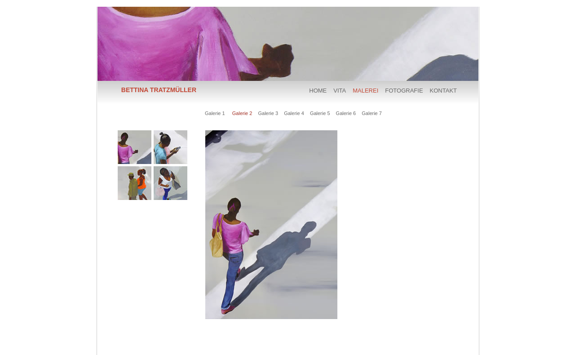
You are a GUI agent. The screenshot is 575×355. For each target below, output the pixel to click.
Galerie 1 (215, 113)
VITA (339, 90)
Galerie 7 (372, 113)
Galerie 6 (346, 113)
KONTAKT (443, 90)
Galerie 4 (294, 113)
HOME (318, 90)
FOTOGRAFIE (404, 90)
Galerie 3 (268, 113)
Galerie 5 (320, 113)
